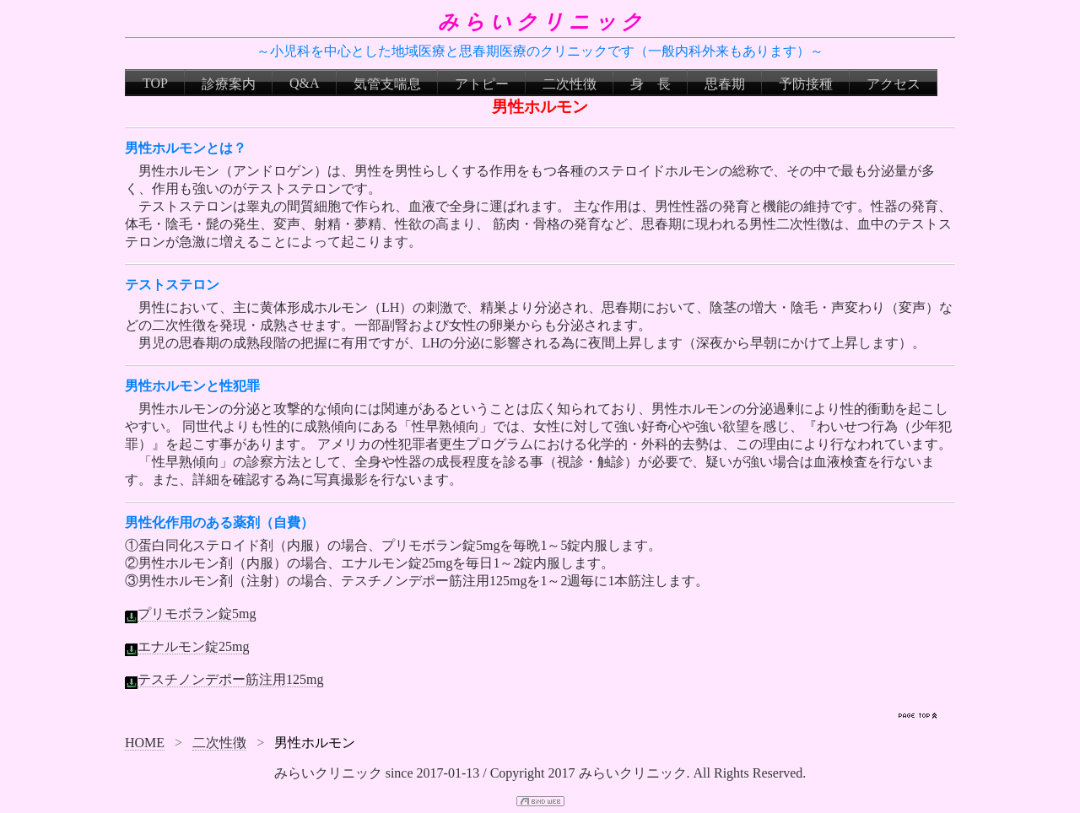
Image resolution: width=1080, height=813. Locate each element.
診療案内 (229, 84)
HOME (145, 742)
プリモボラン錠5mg (197, 613)
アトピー (482, 84)
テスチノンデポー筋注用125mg (230, 679)
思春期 (725, 84)
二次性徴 (570, 84)
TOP (155, 83)
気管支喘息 (387, 84)
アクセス (894, 84)
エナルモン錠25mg (193, 646)
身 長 (650, 84)
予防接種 (806, 84)
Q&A (304, 83)
